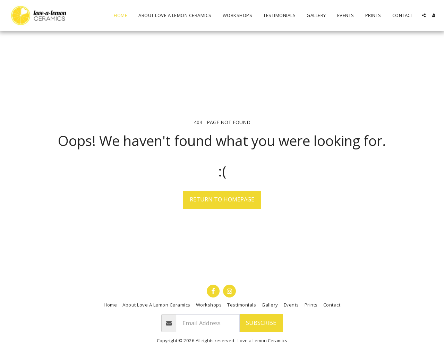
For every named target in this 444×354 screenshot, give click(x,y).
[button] (423, 15)
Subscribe (261, 323)
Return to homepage (222, 199)
